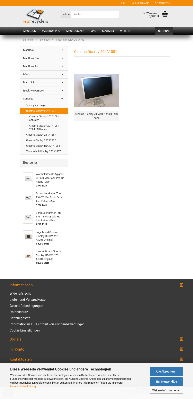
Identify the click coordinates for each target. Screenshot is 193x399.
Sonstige (28, 98)
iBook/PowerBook (33, 90)
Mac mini (108, 30)
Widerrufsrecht (20, 293)
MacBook (29, 30)
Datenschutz (19, 312)
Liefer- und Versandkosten (28, 300)
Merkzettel (162, 3)
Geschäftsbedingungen (26, 306)
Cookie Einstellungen (25, 330)
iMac (93, 30)
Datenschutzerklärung (23, 386)
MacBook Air (75, 30)
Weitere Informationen (166, 390)
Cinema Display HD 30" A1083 (43, 145)
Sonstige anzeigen (36, 105)
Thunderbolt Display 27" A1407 (43, 151)
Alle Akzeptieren (166, 371)
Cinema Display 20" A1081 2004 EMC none (44, 127)
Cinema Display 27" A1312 (41, 140)
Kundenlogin (140, 3)
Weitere (125, 30)
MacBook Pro (51, 30)
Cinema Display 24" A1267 (41, 134)
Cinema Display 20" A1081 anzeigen (44, 118)
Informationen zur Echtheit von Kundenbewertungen (47, 324)
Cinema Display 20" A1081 (41, 111)
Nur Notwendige (166, 381)
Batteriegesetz (20, 318)
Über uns (164, 30)
